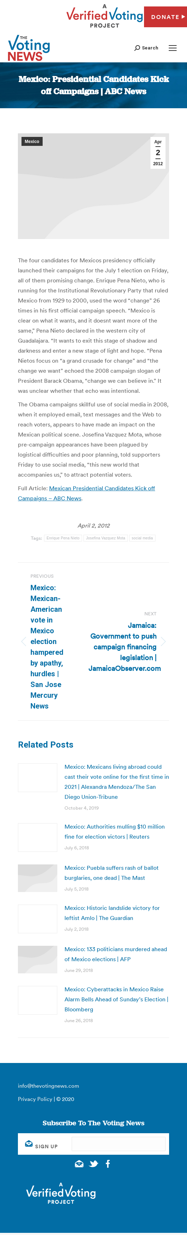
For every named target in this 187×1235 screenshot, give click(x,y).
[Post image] (37, 777)
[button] (146, 48)
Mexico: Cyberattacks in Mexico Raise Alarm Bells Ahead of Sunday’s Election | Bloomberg (116, 999)
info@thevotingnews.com (48, 1085)
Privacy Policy (35, 1099)
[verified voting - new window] (104, 28)
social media (142, 538)
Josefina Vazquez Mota (105, 538)
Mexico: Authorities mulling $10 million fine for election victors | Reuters (114, 831)
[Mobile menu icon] (173, 48)
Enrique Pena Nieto (63, 538)
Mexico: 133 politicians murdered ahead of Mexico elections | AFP (115, 954)
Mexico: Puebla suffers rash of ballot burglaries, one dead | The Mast (111, 872)
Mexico (32, 141)
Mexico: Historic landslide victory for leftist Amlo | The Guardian (112, 912)
